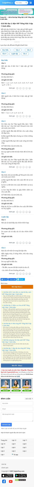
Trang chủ (4, 440)
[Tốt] (26, 88)
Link (18, 376)
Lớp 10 (3, 444)
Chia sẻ (4, 279)
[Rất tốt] (29, 88)
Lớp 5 (24, 447)
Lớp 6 (13, 447)
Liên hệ (3, 464)
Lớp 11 (25, 440)
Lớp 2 (24, 451)
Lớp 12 (14, 440)
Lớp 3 (13, 451)
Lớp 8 (24, 444)
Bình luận (12, 279)
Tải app (15, 454)
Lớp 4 (2, 451)
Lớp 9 (13, 444)
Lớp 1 (2, 454)
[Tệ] (20, 88)
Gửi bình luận (6, 424)
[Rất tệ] (17, 88)
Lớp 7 (2, 447)
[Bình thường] (23, 88)
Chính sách (4, 468)
